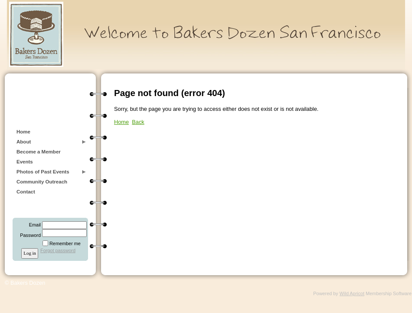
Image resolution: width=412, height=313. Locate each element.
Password (29, 235)
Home (23, 131)
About (23, 141)
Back (138, 122)
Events (24, 161)
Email (33, 224)
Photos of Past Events (42, 171)
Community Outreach (41, 181)
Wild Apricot (352, 293)
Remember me (65, 243)
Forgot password (57, 250)
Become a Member (38, 151)
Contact (25, 191)
